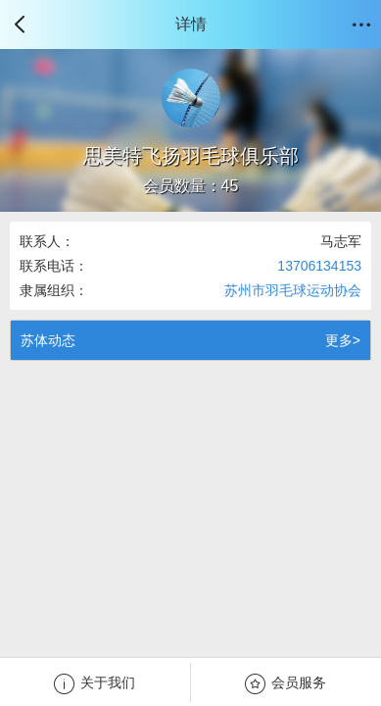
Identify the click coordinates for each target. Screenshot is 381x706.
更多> (342, 340)
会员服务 (285, 684)
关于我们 (94, 684)
